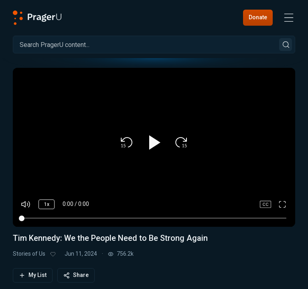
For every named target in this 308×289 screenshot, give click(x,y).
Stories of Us (29, 253)
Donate (258, 17)
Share (76, 275)
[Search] (154, 44)
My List (33, 275)
